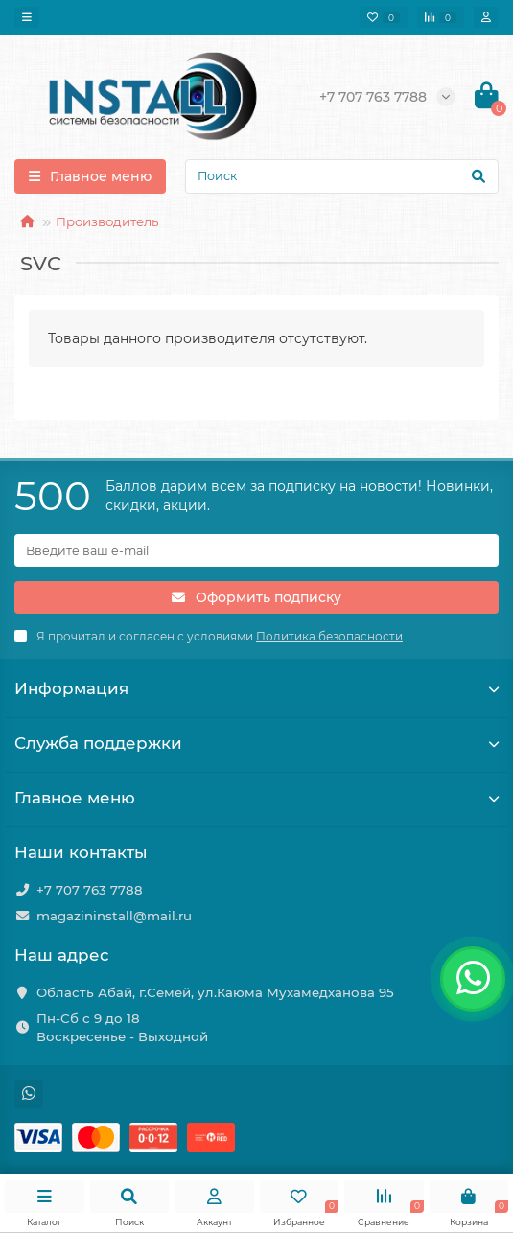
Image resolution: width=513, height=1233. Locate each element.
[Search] (342, 176)
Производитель (107, 221)
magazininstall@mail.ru (114, 915)
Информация (256, 688)
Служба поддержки (256, 743)
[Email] (256, 550)
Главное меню (256, 797)
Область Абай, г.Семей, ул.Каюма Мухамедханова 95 (215, 992)
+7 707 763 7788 (89, 889)
